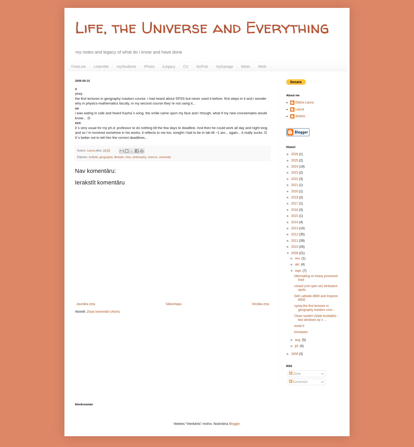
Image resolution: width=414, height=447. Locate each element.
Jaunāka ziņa (85, 304)
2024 (295, 166)
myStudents (126, 66)
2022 (295, 179)
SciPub (202, 66)
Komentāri (298, 382)
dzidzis (300, 116)
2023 (295, 172)
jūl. (297, 346)
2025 (295, 160)
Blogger (234, 424)
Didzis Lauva (304, 102)
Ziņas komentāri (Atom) (103, 311)
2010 (295, 247)
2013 (295, 228)
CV (185, 66)
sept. (299, 271)
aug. (298, 340)
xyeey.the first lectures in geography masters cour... (314, 307)
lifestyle (119, 157)
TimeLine (78, 66)
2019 (295, 197)
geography (105, 157)
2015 (295, 216)
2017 (295, 203)
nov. (298, 258)
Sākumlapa (173, 304)
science (152, 157)
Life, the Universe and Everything (202, 27)
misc (128, 157)
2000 (295, 354)
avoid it (299, 326)
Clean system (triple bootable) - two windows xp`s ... (316, 317)
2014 (295, 222)
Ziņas (295, 373)
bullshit (93, 157)
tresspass (301, 332)
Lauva (299, 109)
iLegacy (169, 66)
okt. (298, 264)
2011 (295, 240)
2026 (295, 154)
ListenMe (101, 66)
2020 (295, 191)
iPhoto (149, 66)
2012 (295, 234)
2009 (295, 253)
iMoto (245, 66)
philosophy (139, 157)
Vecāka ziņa (260, 304)
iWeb (262, 66)
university (165, 157)
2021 (295, 185)
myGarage (224, 66)
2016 (295, 210)
